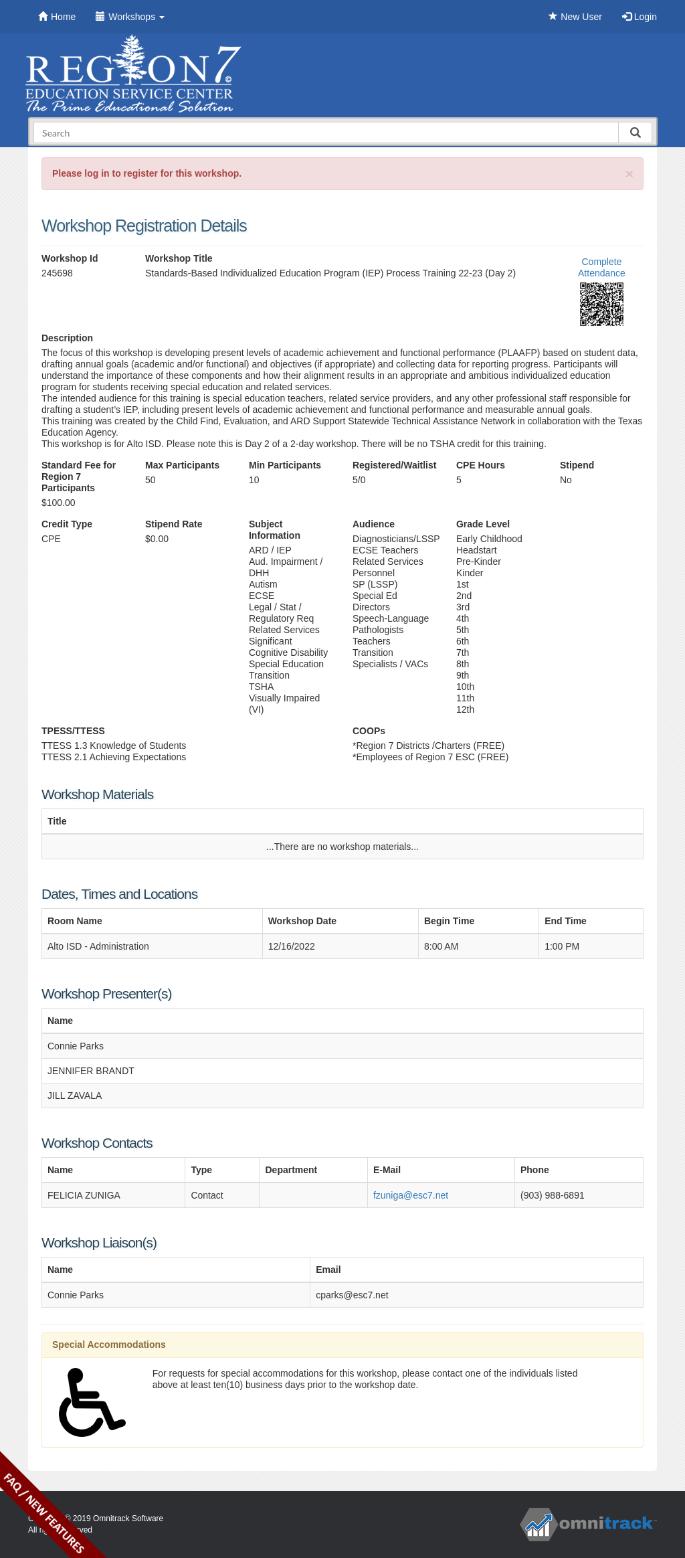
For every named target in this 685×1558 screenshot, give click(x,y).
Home (57, 16)
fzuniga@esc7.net (410, 1195)
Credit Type (66, 524)
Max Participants (182, 465)
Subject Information (274, 530)
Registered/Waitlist (394, 465)
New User (575, 16)
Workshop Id (69, 258)
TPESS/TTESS (73, 730)
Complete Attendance (601, 267)
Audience (374, 524)
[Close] (629, 174)
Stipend (577, 465)
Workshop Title (179, 258)
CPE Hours (480, 465)
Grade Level (483, 524)
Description (67, 338)
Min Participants (285, 465)
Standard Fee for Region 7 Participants (78, 476)
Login (639, 16)
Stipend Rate (174, 524)
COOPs (369, 730)
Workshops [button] (130, 16)
